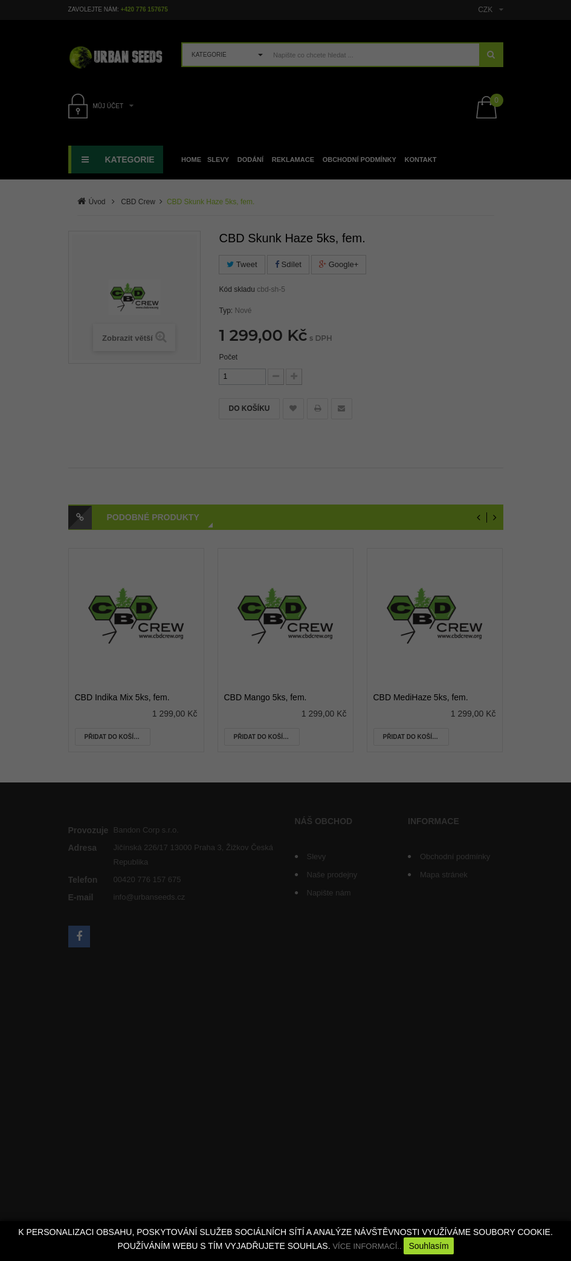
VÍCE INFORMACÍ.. (366, 1246)
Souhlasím (428, 1246)
